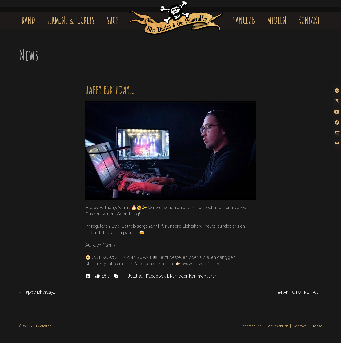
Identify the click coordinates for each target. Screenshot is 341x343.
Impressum (251, 326)
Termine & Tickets (71, 20)
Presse (316, 326)
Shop (113, 20)
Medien (276, 20)
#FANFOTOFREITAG (298, 292)
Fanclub (244, 20)
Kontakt (309, 20)
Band (28, 20)
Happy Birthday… (39, 292)
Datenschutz (277, 326)
